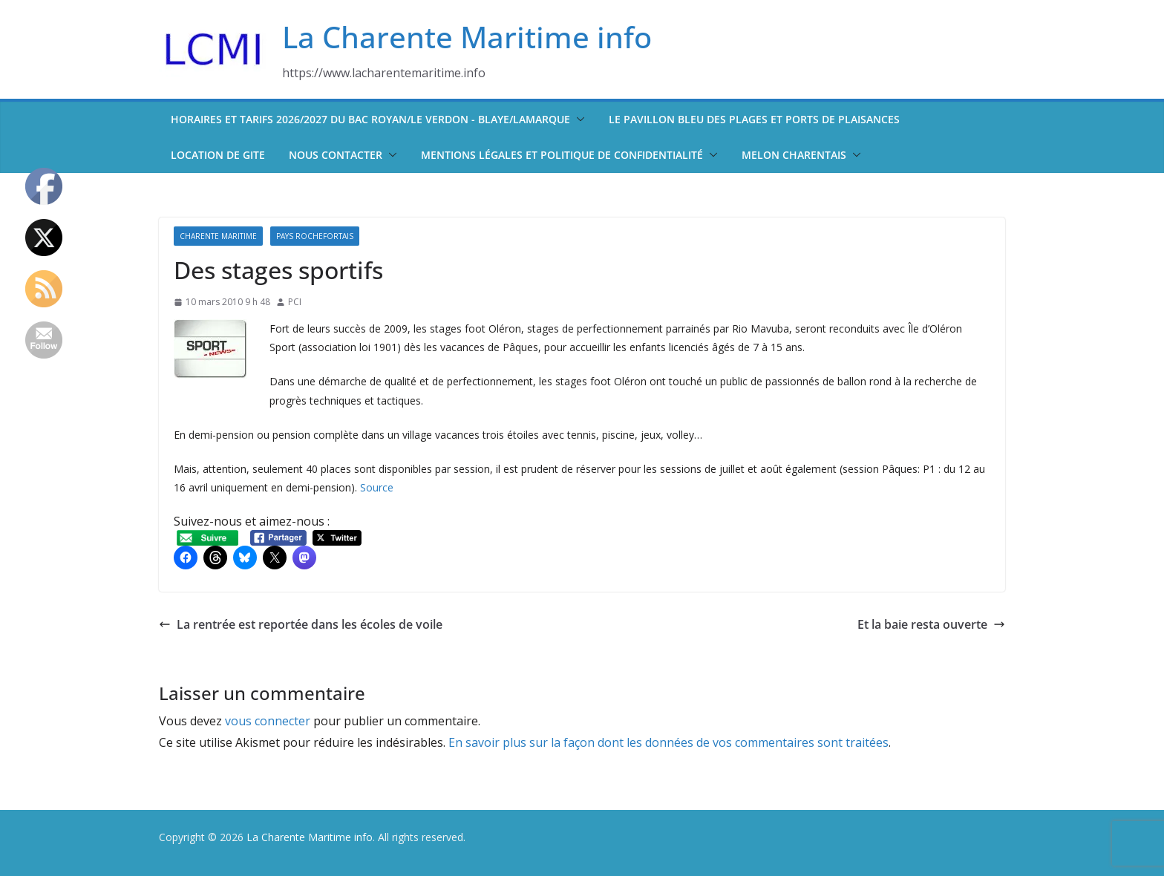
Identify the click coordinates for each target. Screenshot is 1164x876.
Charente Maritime (218, 236)
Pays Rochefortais (314, 236)
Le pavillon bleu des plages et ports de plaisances (754, 119)
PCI (294, 301)
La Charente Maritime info (467, 36)
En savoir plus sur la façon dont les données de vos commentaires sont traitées (668, 742)
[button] (577, 119)
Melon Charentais (794, 155)
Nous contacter (335, 155)
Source (376, 487)
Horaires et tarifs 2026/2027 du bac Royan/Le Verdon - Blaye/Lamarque (370, 119)
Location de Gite (218, 155)
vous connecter (267, 721)
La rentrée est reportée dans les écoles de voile (300, 624)
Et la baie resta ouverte (931, 624)
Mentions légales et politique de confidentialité (562, 155)
